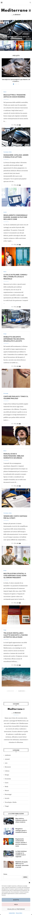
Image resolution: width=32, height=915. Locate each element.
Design (7, 775)
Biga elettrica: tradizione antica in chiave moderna (16, 37)
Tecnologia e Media (10, 802)
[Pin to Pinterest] (17, 125)
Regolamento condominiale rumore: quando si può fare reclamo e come (15, 217)
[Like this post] (12, 125)
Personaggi (8, 794)
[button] (29, 882)
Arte (6, 763)
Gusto (6, 783)
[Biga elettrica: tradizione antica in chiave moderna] (16, 30)
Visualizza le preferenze (16, 909)
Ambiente (8, 755)
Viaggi (7, 806)
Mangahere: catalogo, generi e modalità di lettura (8, 47)
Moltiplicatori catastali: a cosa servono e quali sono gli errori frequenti (14, 576)
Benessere (8, 767)
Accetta (16, 900)
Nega (16, 904)
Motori (7, 790)
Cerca (5, 874)
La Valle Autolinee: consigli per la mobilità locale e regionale (15, 277)
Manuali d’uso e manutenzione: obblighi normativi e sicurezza (13, 456)
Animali (7, 759)
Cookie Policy (12, 913)
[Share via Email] (19, 125)
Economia (8, 779)
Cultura (7, 771)
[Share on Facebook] (14, 125)
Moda (6, 786)
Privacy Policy (19, 913)
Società (7, 798)
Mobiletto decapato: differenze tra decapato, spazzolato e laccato (14, 339)
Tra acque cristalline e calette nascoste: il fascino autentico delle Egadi (15, 635)
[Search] (30, 2)
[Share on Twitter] (16, 125)
